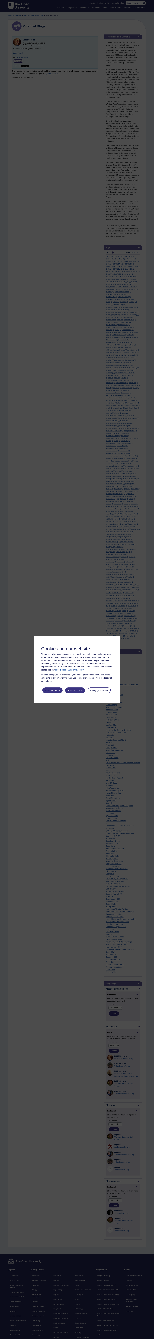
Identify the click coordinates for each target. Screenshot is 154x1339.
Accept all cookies (52, 691)
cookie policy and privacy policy (69, 670)
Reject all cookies (75, 691)
